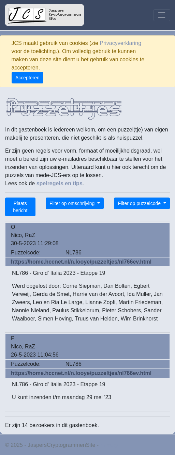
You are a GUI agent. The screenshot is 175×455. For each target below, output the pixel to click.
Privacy (109, 445)
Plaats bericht (20, 207)
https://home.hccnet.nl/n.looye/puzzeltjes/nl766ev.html (81, 262)
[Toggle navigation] (162, 15)
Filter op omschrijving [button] (72, 203)
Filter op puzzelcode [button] (140, 203)
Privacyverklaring (120, 43)
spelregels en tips (60, 183)
